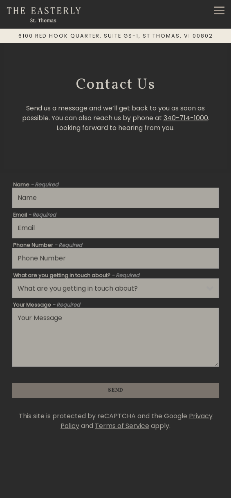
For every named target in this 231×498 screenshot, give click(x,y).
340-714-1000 (186, 118)
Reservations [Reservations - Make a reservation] (115, 490)
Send (115, 391)
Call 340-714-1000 (115, 474)
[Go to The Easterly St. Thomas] (115, 36)
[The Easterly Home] (45, 14)
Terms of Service (122, 427)
